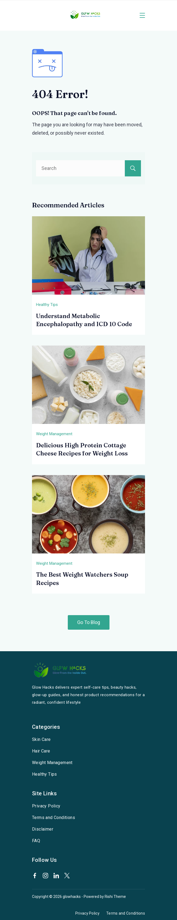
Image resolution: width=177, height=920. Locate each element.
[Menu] (142, 15)
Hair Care (41, 751)
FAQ (36, 840)
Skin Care (41, 739)
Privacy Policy (46, 806)
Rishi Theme (115, 896)
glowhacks (72, 896)
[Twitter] (67, 875)
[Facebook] (34, 875)
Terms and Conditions (53, 817)
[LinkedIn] (56, 875)
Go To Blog (88, 622)
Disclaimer (42, 829)
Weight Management (54, 433)
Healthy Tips (47, 304)
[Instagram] (45, 875)
